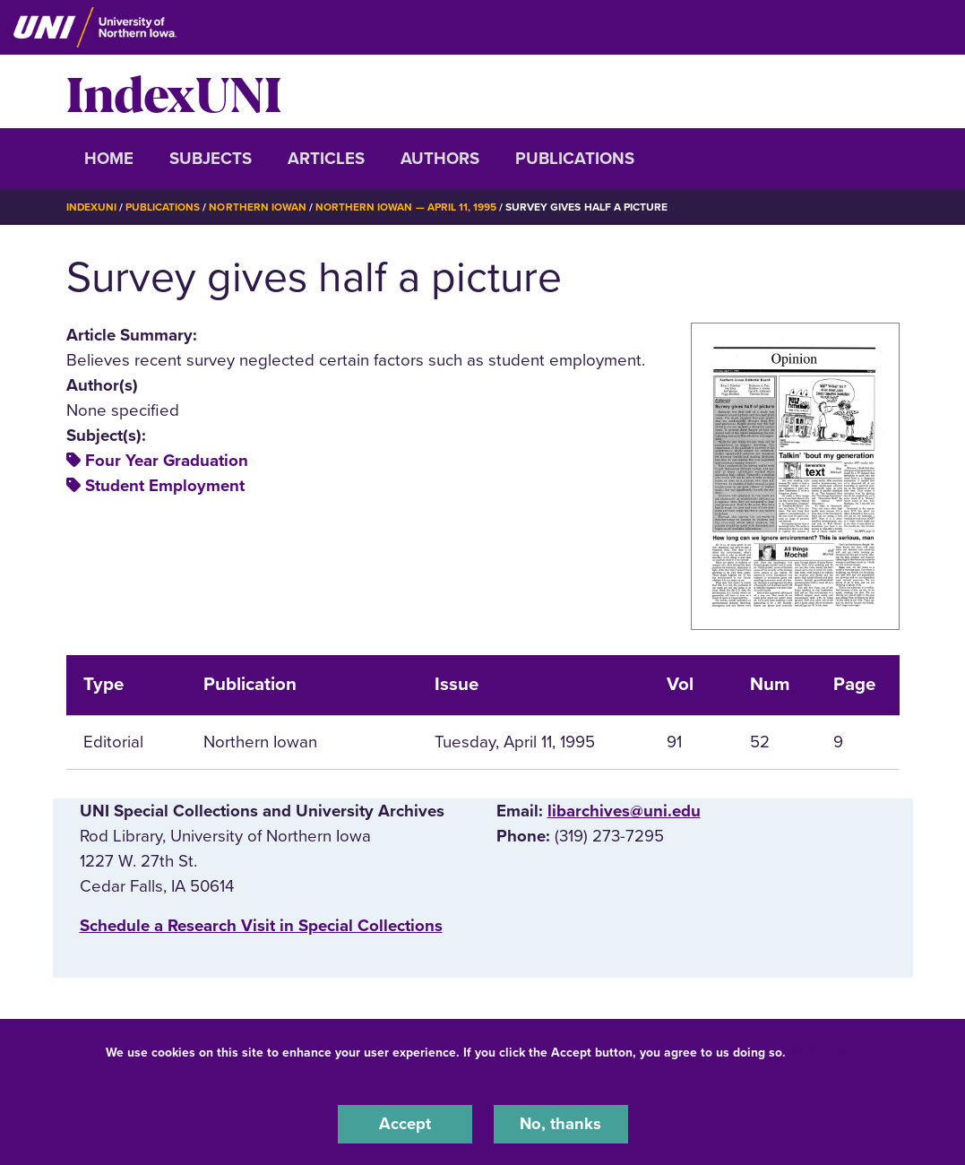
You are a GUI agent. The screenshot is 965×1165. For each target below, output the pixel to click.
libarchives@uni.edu (624, 810)
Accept (405, 1124)
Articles (326, 158)
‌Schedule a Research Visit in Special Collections (261, 926)
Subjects (210, 158)
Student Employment (165, 486)
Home (109, 158)
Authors (440, 158)
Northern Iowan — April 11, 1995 (406, 207)
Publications (574, 158)
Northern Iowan (258, 207)
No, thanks (561, 1124)
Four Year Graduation (166, 460)
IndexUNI (173, 91)
